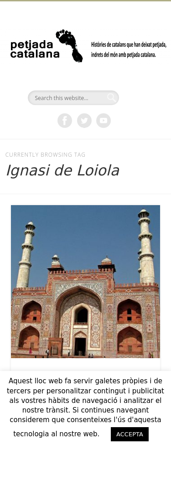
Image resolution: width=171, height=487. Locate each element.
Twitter (84, 120)
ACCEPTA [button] (129, 434)
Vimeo (103, 120)
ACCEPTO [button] (86, 452)
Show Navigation (138, 81)
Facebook (64, 120)
